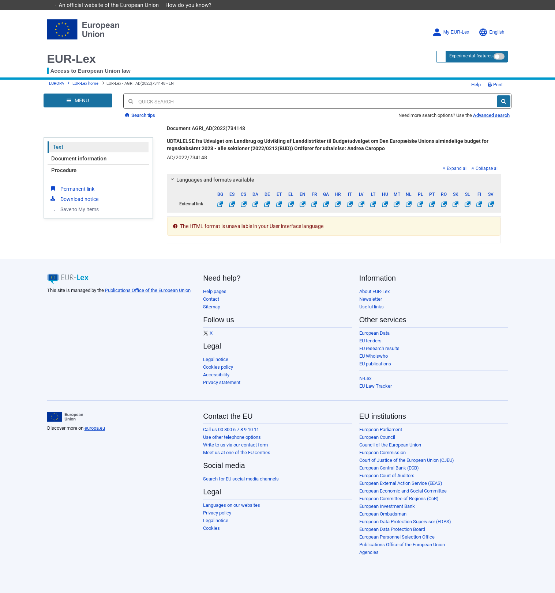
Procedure (63, 170)
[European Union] (65, 417)
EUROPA (56, 83)
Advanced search (491, 115)
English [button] (492, 32)
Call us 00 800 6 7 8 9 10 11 (231, 429)
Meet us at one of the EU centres (236, 452)
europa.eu (95, 428)
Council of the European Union (390, 445)
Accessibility (216, 374)
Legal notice (215, 359)
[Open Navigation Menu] (78, 100)
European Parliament (380, 429)
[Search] (503, 101)
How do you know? (192, 5)
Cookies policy (218, 367)
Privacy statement (221, 382)
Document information (78, 158)
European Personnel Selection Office (397, 537)
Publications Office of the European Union (148, 290)
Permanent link (71, 188)
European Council (377, 437)
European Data (374, 333)
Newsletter (370, 299)
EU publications (375, 363)
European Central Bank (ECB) (389, 468)
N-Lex (365, 378)
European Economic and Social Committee (403, 491)
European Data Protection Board (392, 529)
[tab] (333, 179)
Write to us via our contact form (235, 445)
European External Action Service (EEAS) (400, 483)
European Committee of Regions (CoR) (399, 498)
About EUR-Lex (374, 291)
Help (473, 84)
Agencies (369, 552)
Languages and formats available (211, 180)
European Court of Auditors (387, 475)
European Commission (382, 452)
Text (58, 147)
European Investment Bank (387, 506)
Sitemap (211, 306)
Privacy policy (217, 513)
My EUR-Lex (450, 32)
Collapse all (485, 168)
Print (495, 84)
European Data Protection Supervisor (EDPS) (405, 521)
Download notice (73, 198)
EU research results (379, 348)
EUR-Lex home (85, 83)
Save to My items (74, 209)
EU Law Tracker (375, 386)
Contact (211, 299)
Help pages (214, 291)
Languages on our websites (231, 505)
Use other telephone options (232, 437)
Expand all (455, 168)
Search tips (140, 115)
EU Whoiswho (373, 356)
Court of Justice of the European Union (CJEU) (406, 460)
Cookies (211, 528)
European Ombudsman (382, 514)
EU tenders (370, 340)
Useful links (371, 306)
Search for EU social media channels (241, 479)
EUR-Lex (71, 58)
